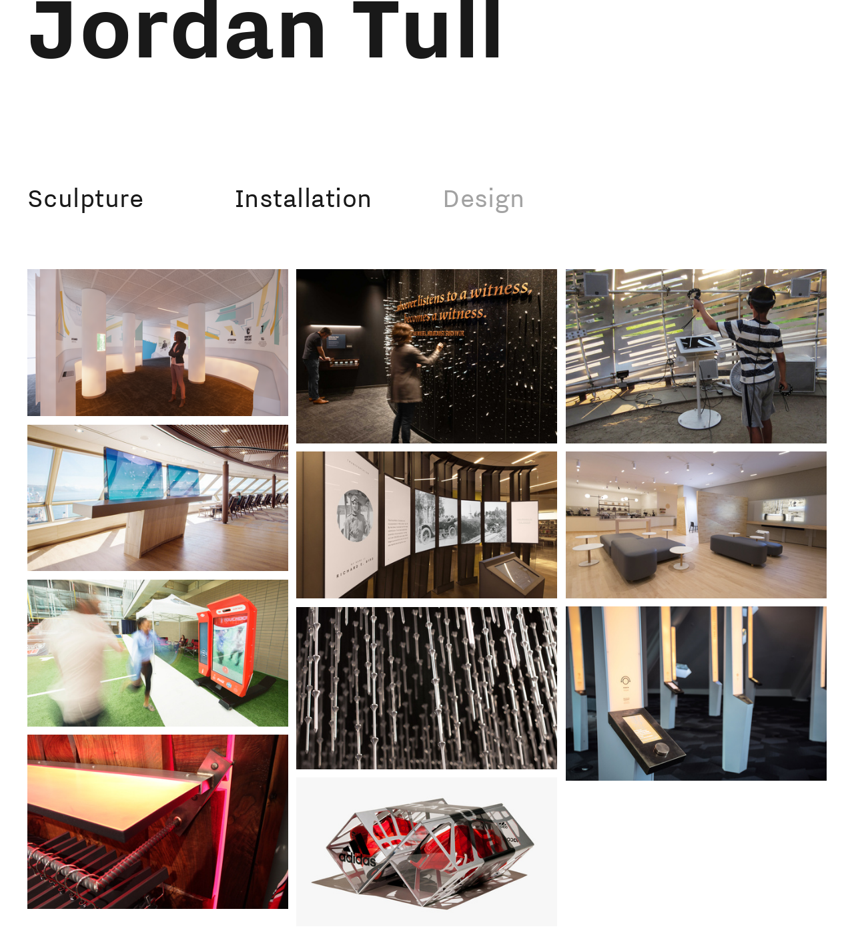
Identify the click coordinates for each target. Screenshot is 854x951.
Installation (303, 198)
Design (483, 198)
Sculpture (85, 198)
